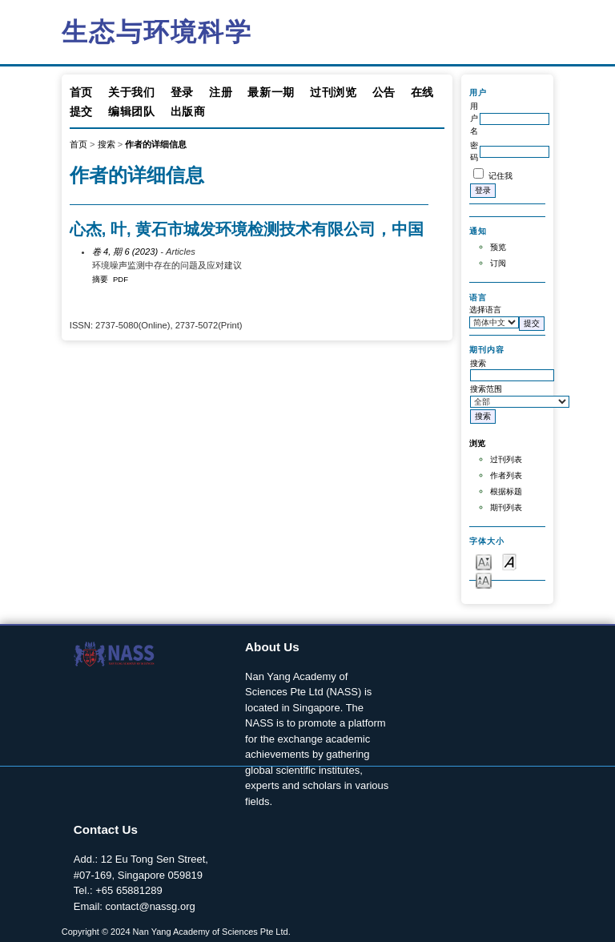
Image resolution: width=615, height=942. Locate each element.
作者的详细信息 (156, 144)
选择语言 (485, 309)
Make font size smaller (484, 561)
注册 (220, 92)
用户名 (474, 118)
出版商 (188, 111)
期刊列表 (506, 507)
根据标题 (506, 491)
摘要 (100, 279)
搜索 (106, 144)
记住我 (500, 175)
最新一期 (271, 92)
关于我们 (131, 92)
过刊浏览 (333, 92)
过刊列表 (506, 459)
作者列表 (506, 475)
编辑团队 (131, 111)
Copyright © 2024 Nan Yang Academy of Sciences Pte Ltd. (176, 931)
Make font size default (509, 561)
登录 (182, 92)
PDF (120, 279)
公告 (384, 92)
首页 (81, 92)
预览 (498, 247)
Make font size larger (484, 579)
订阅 (498, 263)
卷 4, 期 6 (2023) (125, 251)
